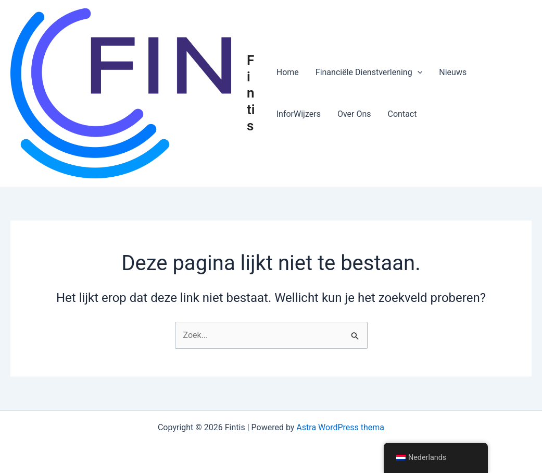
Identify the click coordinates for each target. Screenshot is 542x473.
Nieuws (453, 72)
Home (287, 72)
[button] (417, 72)
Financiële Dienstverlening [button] (369, 72)
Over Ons (354, 114)
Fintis (251, 93)
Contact (402, 114)
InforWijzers (298, 114)
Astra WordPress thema (340, 427)
